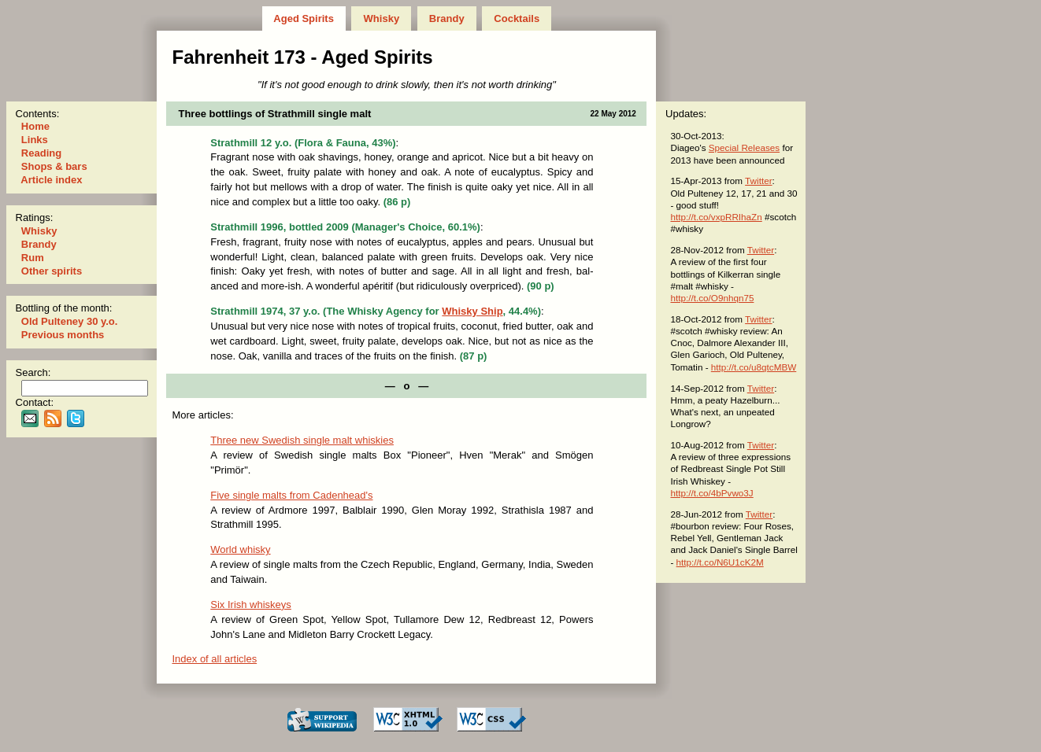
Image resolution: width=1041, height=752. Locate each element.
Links (34, 140)
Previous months (62, 335)
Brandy (446, 18)
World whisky (240, 549)
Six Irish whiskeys (250, 604)
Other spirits (51, 271)
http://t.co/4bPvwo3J (711, 493)
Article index (51, 180)
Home (35, 126)
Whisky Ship (472, 311)
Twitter (758, 180)
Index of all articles (214, 659)
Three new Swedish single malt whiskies (302, 440)
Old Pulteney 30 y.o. (69, 321)
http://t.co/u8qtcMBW (753, 367)
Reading (41, 153)
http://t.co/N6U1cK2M (720, 562)
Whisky (381, 18)
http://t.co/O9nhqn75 (712, 298)
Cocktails (517, 18)
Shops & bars (54, 166)
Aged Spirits (303, 18)
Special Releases (744, 147)
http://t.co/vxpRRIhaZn (715, 217)
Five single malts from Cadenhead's (291, 495)
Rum (32, 258)
